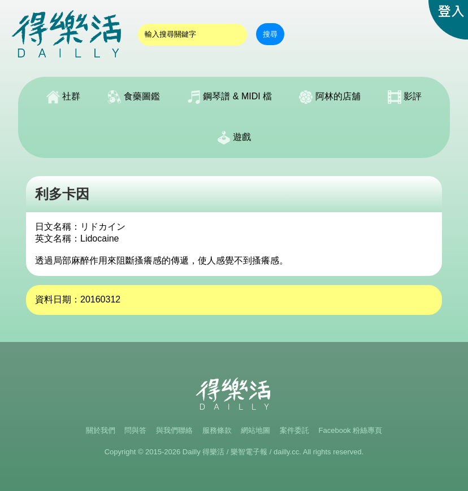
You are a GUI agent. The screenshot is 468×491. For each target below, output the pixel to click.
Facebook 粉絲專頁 (351, 430)
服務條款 (217, 430)
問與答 (135, 430)
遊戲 (234, 137)
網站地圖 (255, 430)
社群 (63, 97)
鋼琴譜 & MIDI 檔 (229, 97)
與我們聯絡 (174, 430)
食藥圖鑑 (133, 97)
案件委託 (294, 430)
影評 (405, 97)
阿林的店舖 (329, 97)
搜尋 (270, 34)
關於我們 (100, 430)
